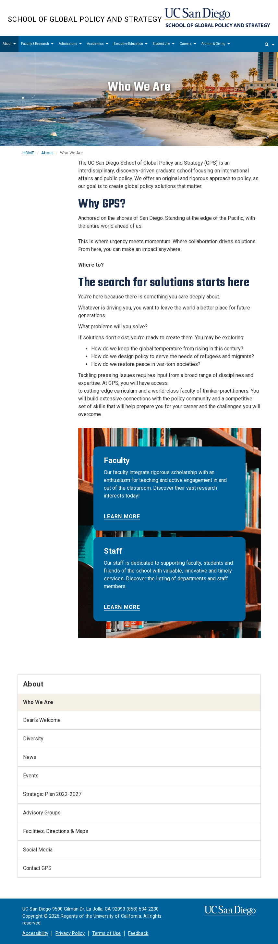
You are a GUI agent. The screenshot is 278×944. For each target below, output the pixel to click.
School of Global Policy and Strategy (85, 19)
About (9, 43)
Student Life (164, 43)
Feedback (138, 933)
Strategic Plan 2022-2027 (52, 794)
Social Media (38, 850)
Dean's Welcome (42, 720)
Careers (188, 43)
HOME (28, 152)
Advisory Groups (42, 813)
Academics (97, 43)
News (29, 757)
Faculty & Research (37, 43)
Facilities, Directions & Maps (55, 831)
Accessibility (35, 933)
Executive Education (131, 43)
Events (31, 776)
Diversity (33, 739)
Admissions (70, 43)
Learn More (122, 516)
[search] (269, 44)
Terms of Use (106, 933)
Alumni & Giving (215, 43)
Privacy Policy (70, 933)
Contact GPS (37, 868)
